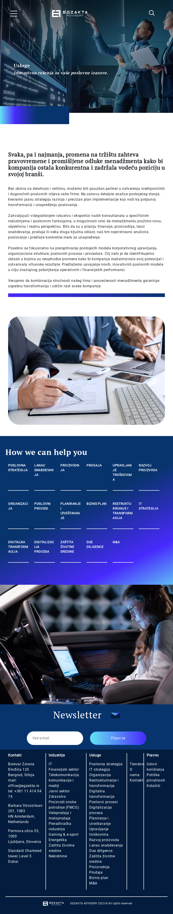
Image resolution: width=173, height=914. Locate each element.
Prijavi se (118, 738)
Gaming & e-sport (63, 834)
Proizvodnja (99, 867)
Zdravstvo (57, 796)
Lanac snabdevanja (106, 845)
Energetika (58, 840)
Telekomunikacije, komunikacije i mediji (64, 780)
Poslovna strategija (106, 764)
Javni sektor (59, 791)
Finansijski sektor (64, 769)
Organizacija (100, 775)
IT (50, 764)
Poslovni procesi (103, 802)
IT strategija (99, 769)
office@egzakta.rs (23, 786)
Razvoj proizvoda (104, 840)
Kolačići (153, 786)
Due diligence (100, 851)
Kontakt (136, 780)
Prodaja (95, 872)
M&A (93, 883)
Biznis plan (98, 878)
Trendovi (137, 764)
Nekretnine (58, 856)
